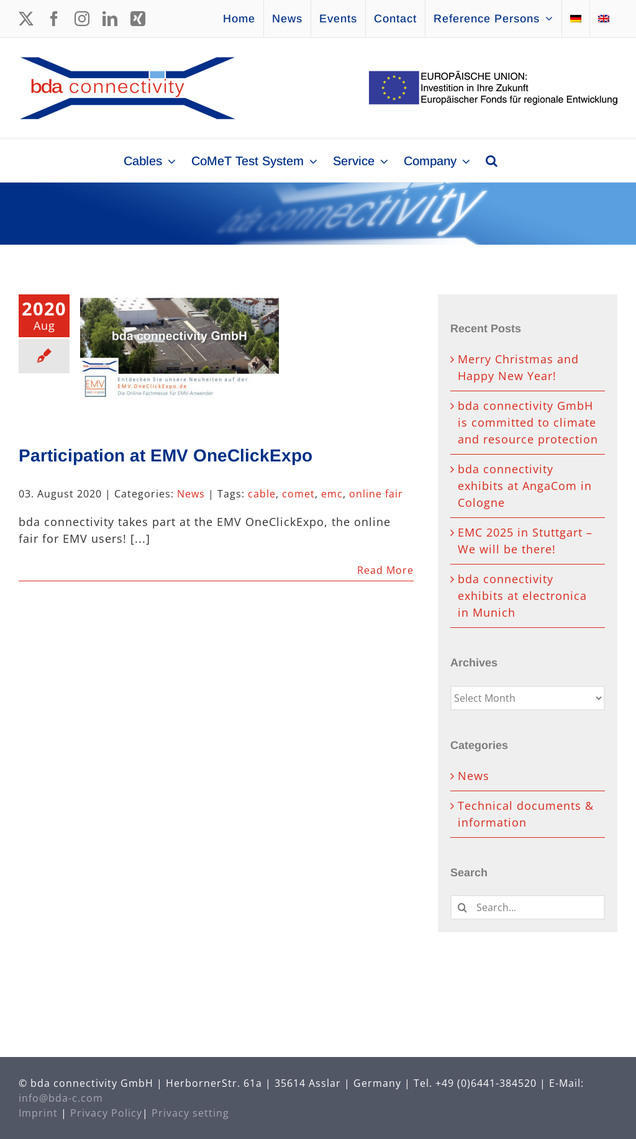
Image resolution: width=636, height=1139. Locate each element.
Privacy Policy (106, 1113)
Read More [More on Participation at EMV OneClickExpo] (385, 570)
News (191, 494)
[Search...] (527, 907)
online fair (376, 494)
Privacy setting (190, 1113)
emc (332, 494)
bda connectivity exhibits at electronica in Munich (522, 595)
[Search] (462, 907)
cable (262, 494)
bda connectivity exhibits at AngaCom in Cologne (525, 485)
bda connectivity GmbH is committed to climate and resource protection (528, 422)
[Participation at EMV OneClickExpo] (179, 357)
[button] (491, 160)
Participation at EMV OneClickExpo (165, 455)
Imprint (38, 1113)
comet (298, 494)
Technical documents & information (526, 814)
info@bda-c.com (61, 1098)
